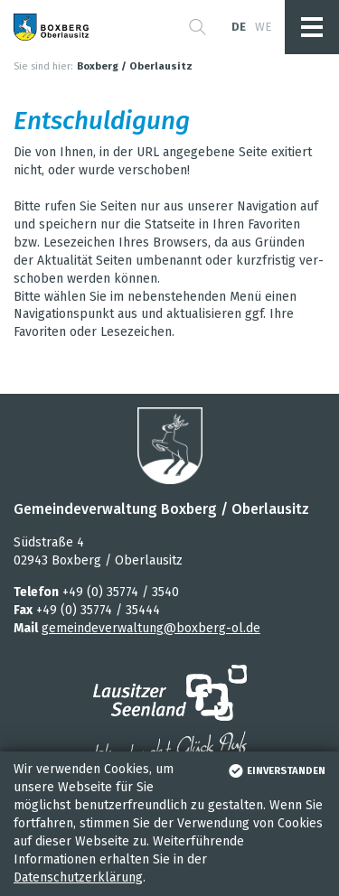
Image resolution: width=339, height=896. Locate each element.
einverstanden (275, 770)
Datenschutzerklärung (78, 877)
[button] (197, 27)
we (263, 26)
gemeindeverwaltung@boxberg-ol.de (151, 628)
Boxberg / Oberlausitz (135, 66)
